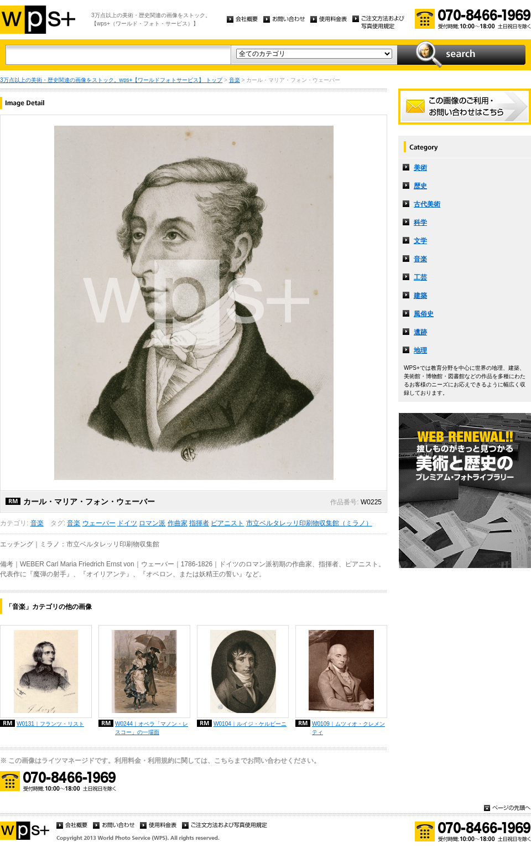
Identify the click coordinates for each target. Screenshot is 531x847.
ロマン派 (152, 523)
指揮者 (199, 523)
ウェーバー (99, 523)
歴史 (420, 186)
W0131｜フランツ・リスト (50, 724)
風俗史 (424, 314)
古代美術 (427, 204)
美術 (420, 168)
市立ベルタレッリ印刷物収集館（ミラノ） (309, 523)
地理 (420, 350)
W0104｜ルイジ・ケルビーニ (250, 724)
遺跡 (420, 332)
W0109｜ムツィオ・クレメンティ (348, 728)
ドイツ (127, 523)
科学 (420, 222)
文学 (420, 241)
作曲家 (178, 523)
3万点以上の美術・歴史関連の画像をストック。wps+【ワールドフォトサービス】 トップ (111, 80)
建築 (420, 295)
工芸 (420, 277)
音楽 (234, 80)
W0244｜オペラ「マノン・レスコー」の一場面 (151, 728)
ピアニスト (227, 523)
